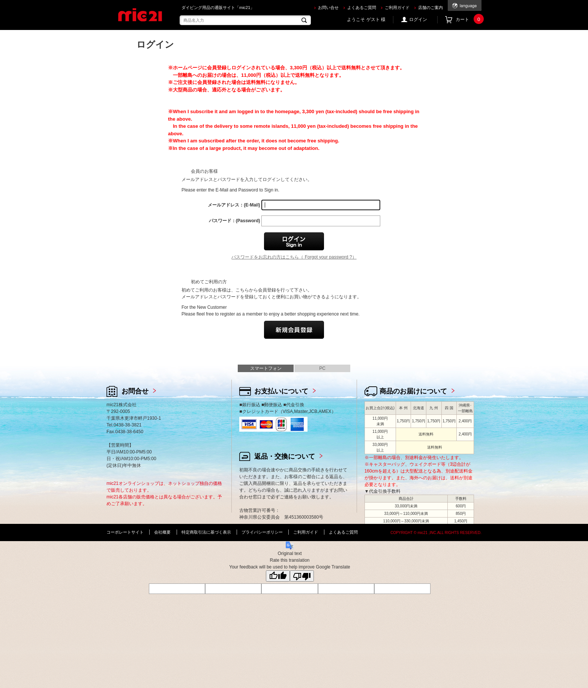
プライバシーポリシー (262, 532)
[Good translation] (278, 576)
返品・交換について (284, 456)
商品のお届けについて (413, 391)
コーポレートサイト (125, 532)
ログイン (418, 19)
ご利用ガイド (397, 7)
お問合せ (135, 391)
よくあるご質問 (361, 7)
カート (469, 19)
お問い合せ (328, 7)
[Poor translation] (302, 576)
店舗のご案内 (430, 7)
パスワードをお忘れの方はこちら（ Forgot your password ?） (293, 257)
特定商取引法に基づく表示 (206, 532)
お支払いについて (281, 391)
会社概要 (162, 532)
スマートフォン (266, 368)
